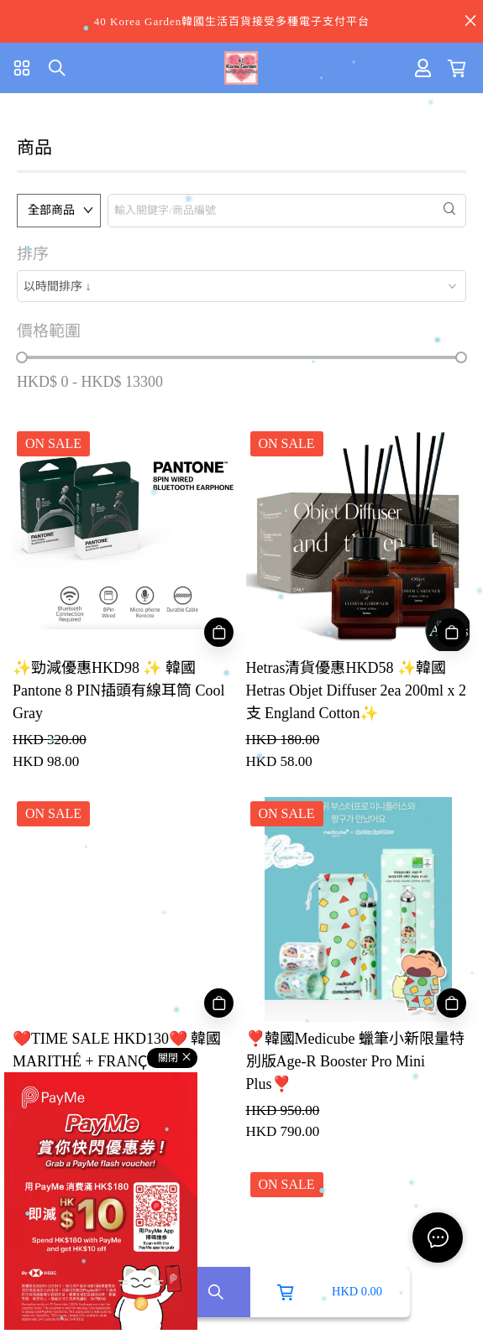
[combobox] (241, 286)
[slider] (22, 357)
